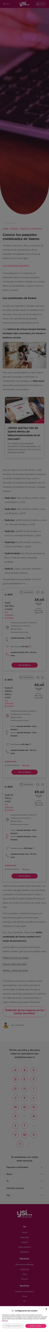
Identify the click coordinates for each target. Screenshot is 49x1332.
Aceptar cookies (35, 1326)
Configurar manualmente (13, 1326)
